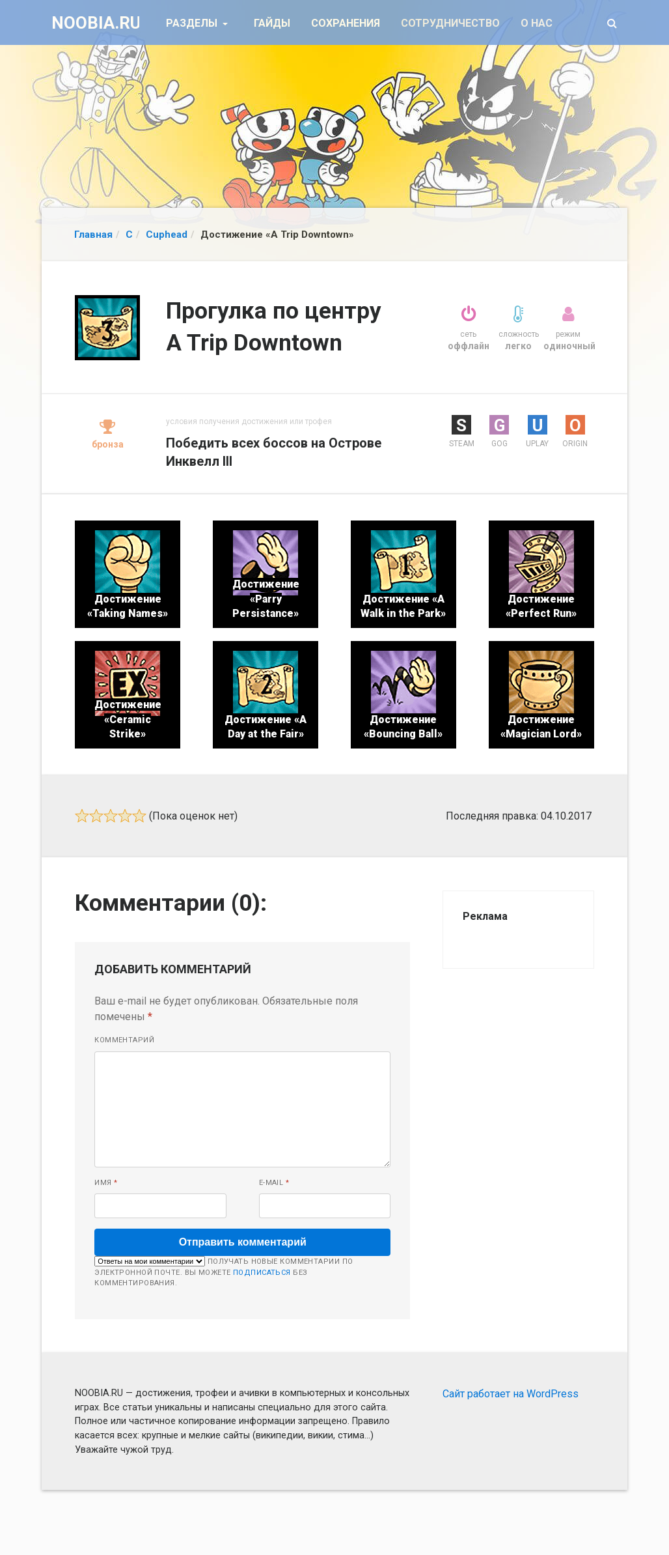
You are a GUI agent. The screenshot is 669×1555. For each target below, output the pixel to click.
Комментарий (124, 1040)
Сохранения (345, 23)
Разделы (193, 23)
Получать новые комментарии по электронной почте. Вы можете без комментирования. (223, 1271)
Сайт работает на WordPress (511, 1394)
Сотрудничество (450, 23)
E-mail (274, 1182)
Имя (105, 1182)
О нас (537, 23)
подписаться (262, 1272)
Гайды (272, 23)
